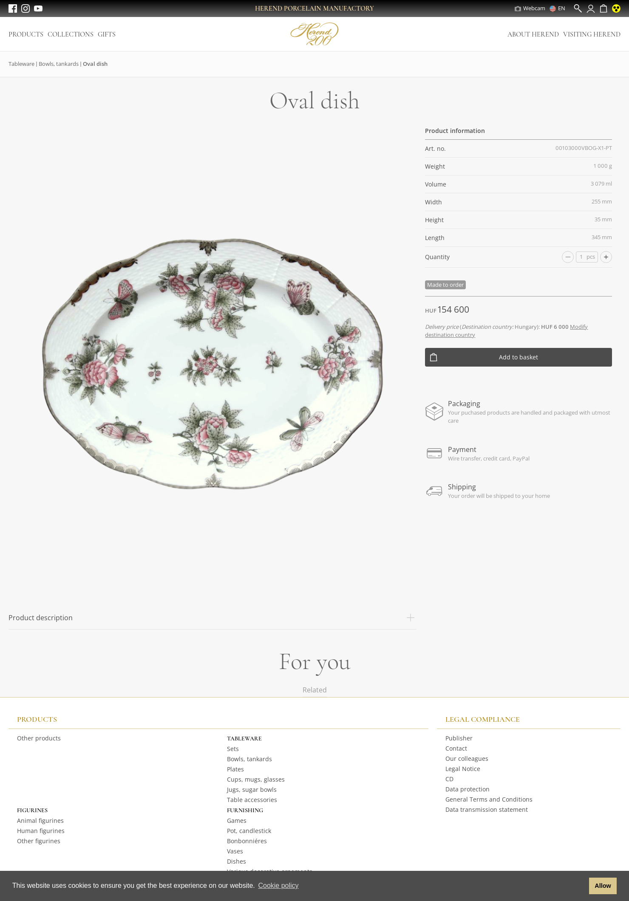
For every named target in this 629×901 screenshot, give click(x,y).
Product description (212, 618)
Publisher (459, 738)
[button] (580, 886)
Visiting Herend (591, 34)
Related (315, 690)
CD (449, 779)
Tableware (21, 64)
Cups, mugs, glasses (256, 779)
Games (236, 820)
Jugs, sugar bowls (252, 789)
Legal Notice (462, 769)
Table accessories (252, 800)
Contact (456, 748)
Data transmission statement (486, 809)
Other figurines (38, 841)
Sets (233, 749)
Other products (39, 738)
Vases (235, 851)
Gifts (107, 34)
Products (25, 34)
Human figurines (41, 831)
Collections (71, 34)
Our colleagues (466, 758)
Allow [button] (603, 885)
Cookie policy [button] (278, 885)
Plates (235, 769)
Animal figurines (40, 820)
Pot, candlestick (249, 831)
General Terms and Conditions (489, 799)
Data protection (467, 789)
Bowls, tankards (59, 64)
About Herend (533, 34)
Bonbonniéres (247, 841)
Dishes (236, 861)
